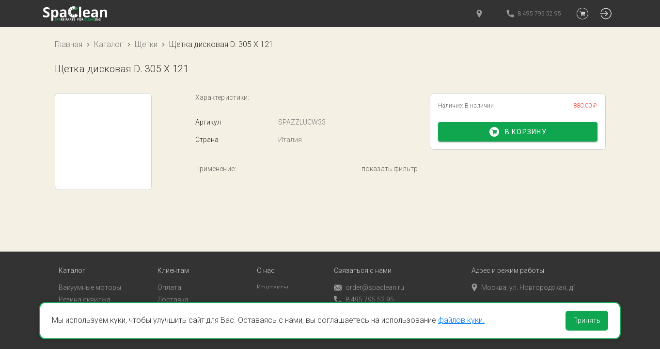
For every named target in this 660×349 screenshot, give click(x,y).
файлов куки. (461, 320)
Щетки (146, 44)
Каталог (108, 44)
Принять (586, 320)
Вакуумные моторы (90, 271)
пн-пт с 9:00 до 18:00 (509, 283)
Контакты (272, 271)
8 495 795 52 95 (364, 283)
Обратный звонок (362, 295)
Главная (68, 44)
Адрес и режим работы (507, 254)
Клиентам (173, 254)
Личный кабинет (183, 295)
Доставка (173, 283)
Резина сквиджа (84, 283)
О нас (266, 254)
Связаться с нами (363, 254)
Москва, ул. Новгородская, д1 (524, 271)
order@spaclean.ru (369, 271)
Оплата (169, 271)
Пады (67, 295)
